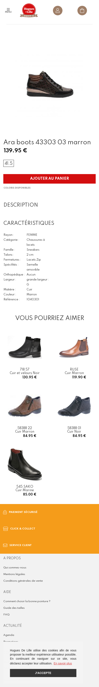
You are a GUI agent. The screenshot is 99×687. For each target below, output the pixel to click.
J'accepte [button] (43, 673)
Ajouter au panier (49, 178)
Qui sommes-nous (14, 567)
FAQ (6, 614)
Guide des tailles (14, 608)
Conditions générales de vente (23, 581)
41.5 (9, 164)
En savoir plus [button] (63, 663)
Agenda (8, 635)
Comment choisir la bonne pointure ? (26, 601)
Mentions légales (14, 574)
